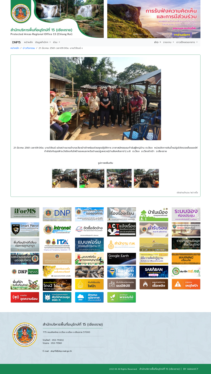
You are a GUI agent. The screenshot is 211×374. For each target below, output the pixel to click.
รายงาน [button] (167, 42)
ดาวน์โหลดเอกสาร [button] (186, 42)
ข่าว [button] (156, 42)
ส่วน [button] (55, 42)
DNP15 (16, 42)
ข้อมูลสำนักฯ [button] (42, 42)
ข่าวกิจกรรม (29, 48)
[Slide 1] (135, 34)
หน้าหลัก (28, 42)
